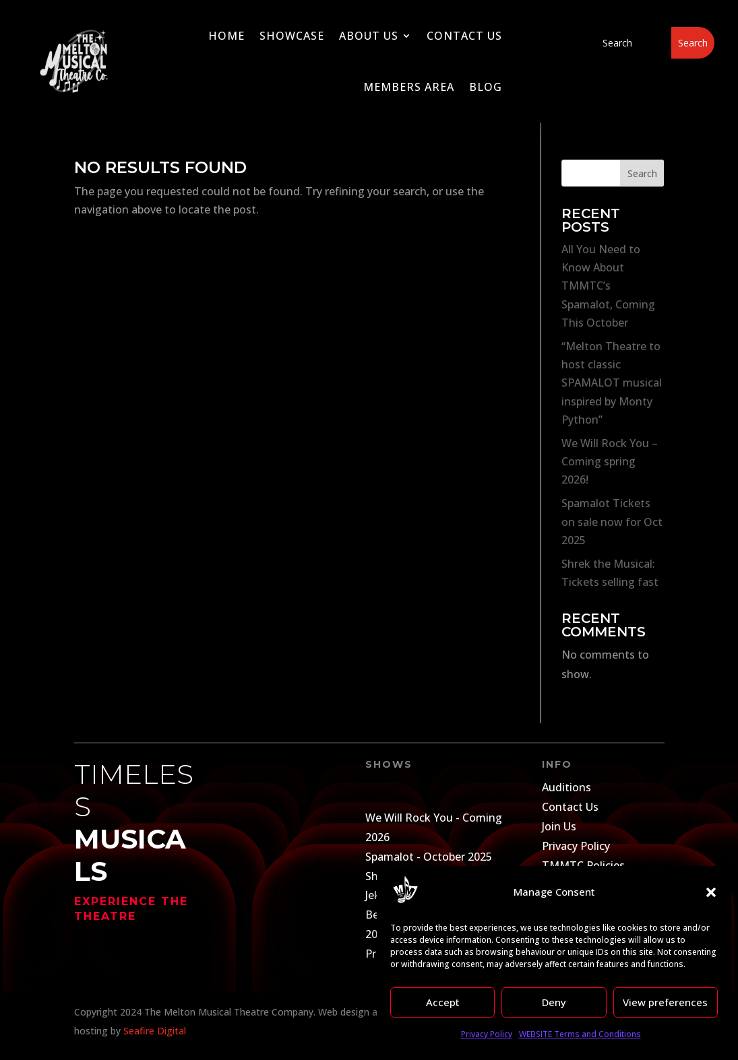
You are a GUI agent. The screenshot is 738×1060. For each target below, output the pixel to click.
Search (642, 173)
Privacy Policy (486, 1034)
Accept (443, 1002)
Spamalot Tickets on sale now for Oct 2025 (612, 521)
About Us (368, 35)
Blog (485, 86)
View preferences (665, 1002)
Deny (554, 1002)
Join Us (559, 826)
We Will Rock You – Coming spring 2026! (609, 461)
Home (226, 35)
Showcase (291, 35)
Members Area (408, 86)
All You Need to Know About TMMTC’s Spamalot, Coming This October (608, 286)
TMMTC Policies (583, 865)
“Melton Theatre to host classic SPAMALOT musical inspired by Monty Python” (611, 383)
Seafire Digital (154, 1030)
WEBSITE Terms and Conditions (580, 1034)
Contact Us (464, 35)
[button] (711, 892)
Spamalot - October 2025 (428, 856)
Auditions (566, 787)
